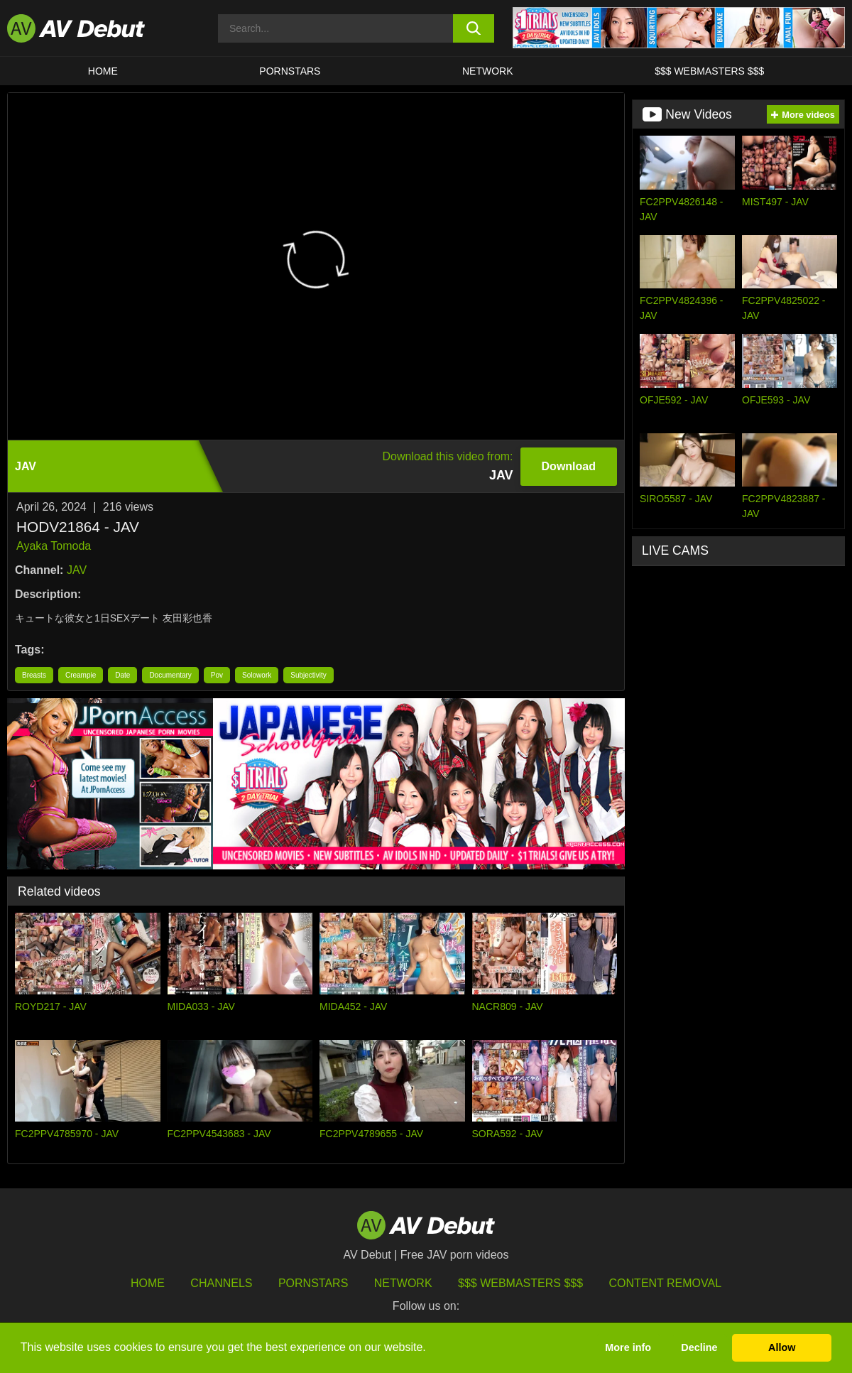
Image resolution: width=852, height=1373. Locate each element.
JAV (77, 570)
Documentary (170, 675)
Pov (217, 675)
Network (487, 71)
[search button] (473, 28)
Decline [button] (699, 1347)
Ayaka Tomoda (53, 546)
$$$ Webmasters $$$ (709, 71)
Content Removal (665, 1283)
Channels (221, 1283)
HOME (103, 71)
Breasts (34, 675)
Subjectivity (308, 675)
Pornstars (289, 71)
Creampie (80, 675)
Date (122, 675)
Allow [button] (781, 1347)
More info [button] (628, 1347)
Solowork (256, 675)
